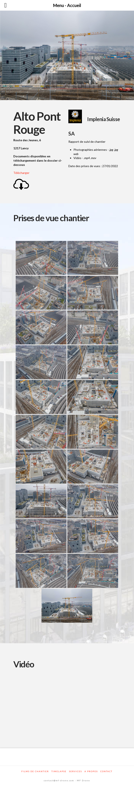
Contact (106, 771)
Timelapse (58, 771)
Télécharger (21, 173)
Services (75, 771)
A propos (91, 771)
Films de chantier (35, 771)
